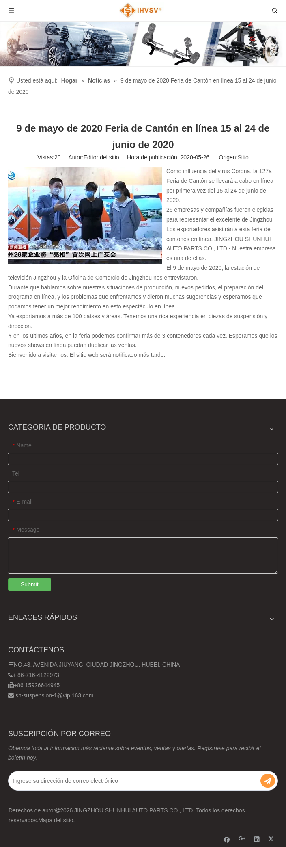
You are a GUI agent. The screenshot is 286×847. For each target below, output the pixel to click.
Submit (30, 584)
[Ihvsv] (143, 44)
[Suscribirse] (267, 781)
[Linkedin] (257, 839)
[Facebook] (227, 839)
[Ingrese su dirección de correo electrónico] (130, 780)
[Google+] (242, 839)
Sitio (242, 157)
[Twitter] (272, 839)
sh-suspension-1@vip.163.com (54, 695)
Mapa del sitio (55, 820)
